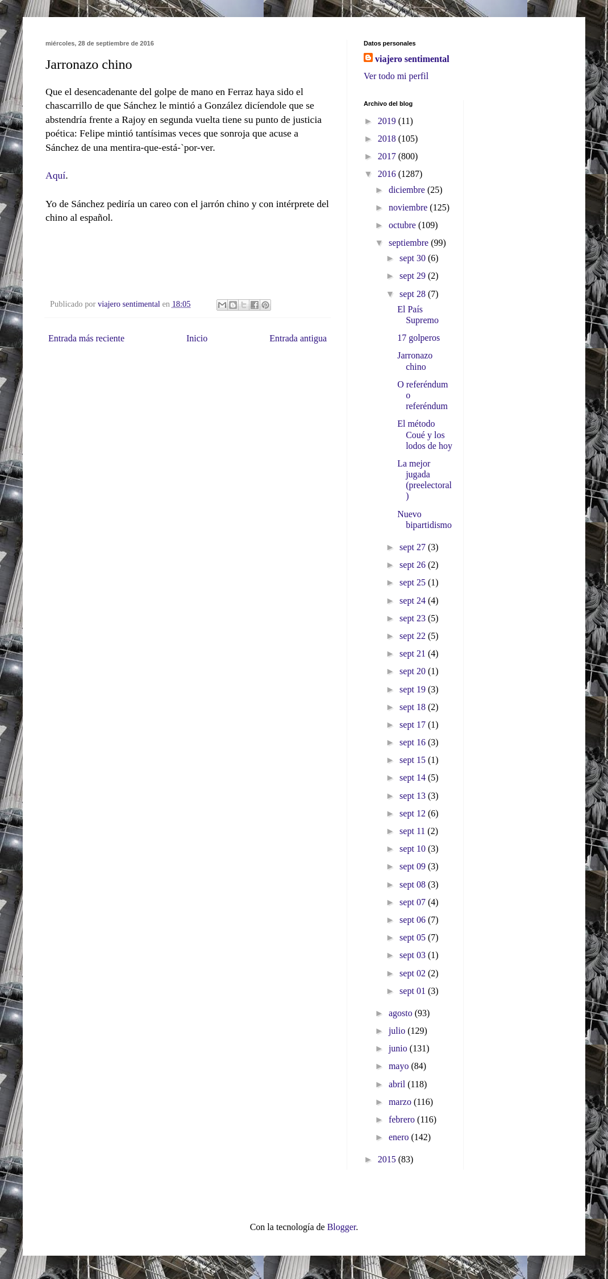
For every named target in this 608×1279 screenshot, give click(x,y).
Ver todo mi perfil (396, 76)
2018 (388, 138)
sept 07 (413, 902)
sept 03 (413, 955)
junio (399, 1048)
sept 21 (413, 653)
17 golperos (418, 338)
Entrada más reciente (86, 338)
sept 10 (413, 848)
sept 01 (413, 991)
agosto (402, 1013)
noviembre (409, 207)
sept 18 (413, 707)
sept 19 (413, 689)
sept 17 (413, 724)
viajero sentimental (412, 59)
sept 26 (413, 565)
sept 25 (413, 582)
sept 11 (413, 831)
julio (398, 1030)
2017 (388, 156)
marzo (401, 1102)
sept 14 (413, 777)
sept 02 (413, 973)
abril (398, 1084)
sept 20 (413, 671)
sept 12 (413, 813)
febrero (403, 1119)
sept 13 (413, 796)
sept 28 (413, 294)
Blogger (341, 1227)
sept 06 (413, 920)
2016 (388, 174)
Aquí (55, 175)
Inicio (196, 338)
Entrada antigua (298, 338)
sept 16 (413, 742)
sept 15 (413, 760)
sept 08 (413, 884)
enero (400, 1137)
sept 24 (413, 600)
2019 (388, 121)
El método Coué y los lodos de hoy (424, 434)
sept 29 (413, 275)
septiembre (410, 242)
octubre (403, 225)
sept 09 (413, 866)
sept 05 (413, 937)
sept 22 (413, 636)
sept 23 (413, 618)
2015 (388, 1159)
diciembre (408, 190)
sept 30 (413, 258)
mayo (400, 1066)
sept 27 (413, 547)
